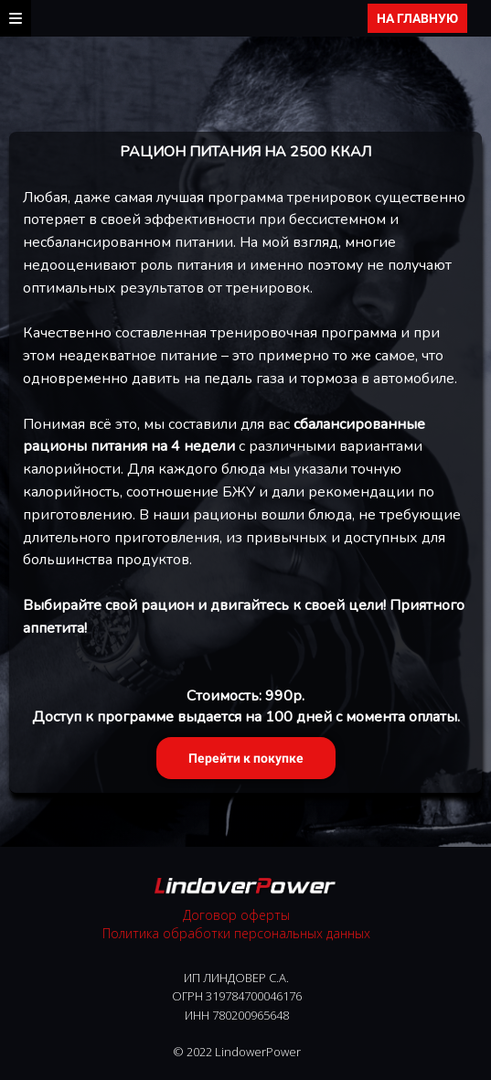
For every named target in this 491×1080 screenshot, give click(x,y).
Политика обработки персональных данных (236, 933)
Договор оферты (236, 915)
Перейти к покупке (246, 758)
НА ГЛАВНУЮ (417, 18)
